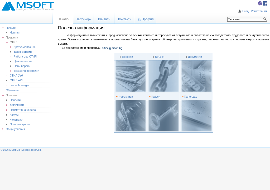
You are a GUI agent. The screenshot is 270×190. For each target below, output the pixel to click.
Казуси (14, 114)
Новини (15, 32)
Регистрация (259, 11)
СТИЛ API (16, 80)
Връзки (159, 56)
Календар (16, 119)
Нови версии (22, 66)
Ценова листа (23, 61)
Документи (195, 56)
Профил (148, 19)
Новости (15, 100)
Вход (245, 11)
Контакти (124, 19)
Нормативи (125, 96)
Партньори (83, 19)
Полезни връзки (20, 124)
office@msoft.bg (112, 48)
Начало (11, 27)
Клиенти (104, 19)
